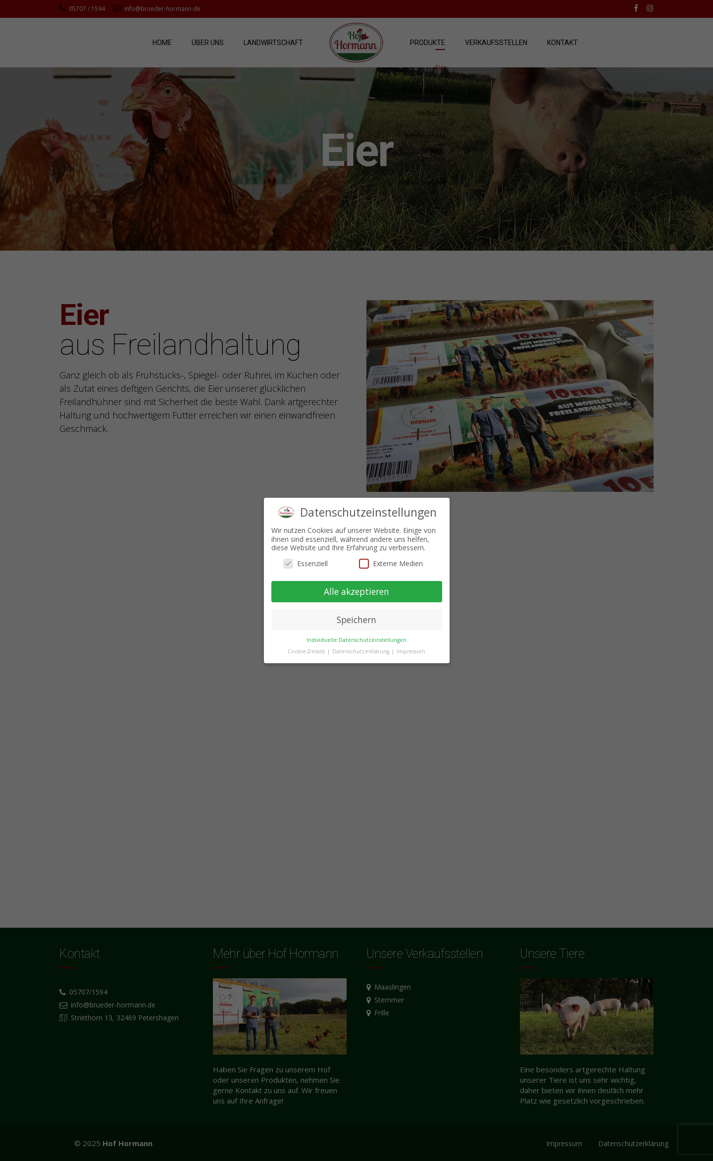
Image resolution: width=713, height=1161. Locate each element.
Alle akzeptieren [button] (356, 591)
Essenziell (305, 563)
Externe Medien (391, 563)
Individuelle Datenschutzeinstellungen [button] (356, 639)
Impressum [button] (411, 651)
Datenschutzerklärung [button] (361, 651)
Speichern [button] (356, 620)
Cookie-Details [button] (307, 651)
